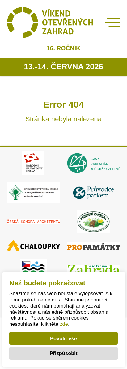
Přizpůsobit (64, 353)
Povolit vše (63, 338)
